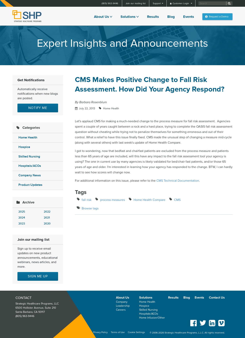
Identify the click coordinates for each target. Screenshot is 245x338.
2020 (47, 223)
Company (121, 302)
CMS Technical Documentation (177, 181)
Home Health (27, 137)
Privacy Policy (100, 332)
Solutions (128, 16)
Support (157, 3)
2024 (21, 217)
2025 (21, 211)
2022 (47, 211)
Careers (121, 309)
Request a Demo (218, 16)
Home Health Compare (149, 200)
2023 (21, 223)
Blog (171, 16)
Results (153, 16)
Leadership (123, 305)
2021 (47, 217)
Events (188, 16)
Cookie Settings (136, 332)
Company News (29, 175)
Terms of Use (118, 332)
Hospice (24, 147)
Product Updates (30, 185)
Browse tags (90, 208)
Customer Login (181, 3)
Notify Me (37, 108)
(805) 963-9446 (109, 3)
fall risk (86, 200)
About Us (101, 16)
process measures (112, 200)
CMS (177, 200)
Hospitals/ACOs (29, 166)
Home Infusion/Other (152, 317)
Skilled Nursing (29, 156)
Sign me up (38, 276)
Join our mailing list (136, 3)
